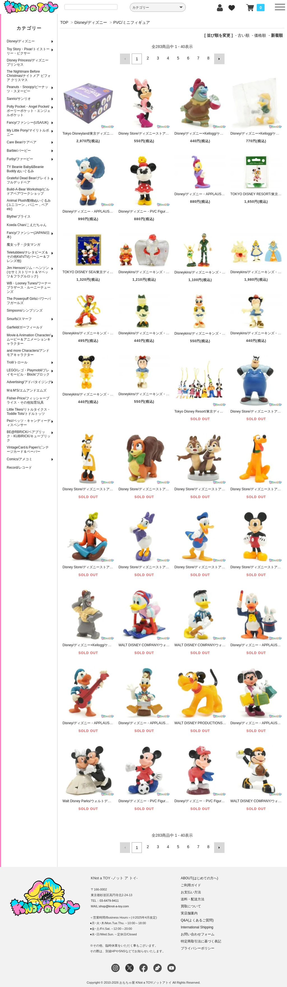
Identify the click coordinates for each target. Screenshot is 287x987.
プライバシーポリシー (197, 945)
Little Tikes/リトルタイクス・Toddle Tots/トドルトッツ (28, 412)
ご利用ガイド (191, 882)
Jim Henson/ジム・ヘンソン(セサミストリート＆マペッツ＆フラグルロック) (28, 272)
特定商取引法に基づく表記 (201, 938)
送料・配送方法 (192, 896)
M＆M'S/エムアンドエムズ (27, 390)
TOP (64, 22)
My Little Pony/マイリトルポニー (28, 132)
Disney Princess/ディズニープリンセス (27, 62)
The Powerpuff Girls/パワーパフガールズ (29, 301)
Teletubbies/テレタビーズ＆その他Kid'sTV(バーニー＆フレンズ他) (28, 256)
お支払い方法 (191, 889)
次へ (217, 58)
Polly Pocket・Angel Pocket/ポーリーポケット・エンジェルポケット (28, 111)
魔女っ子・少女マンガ (23, 245)
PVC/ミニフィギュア (131, 22)
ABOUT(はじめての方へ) (199, 875)
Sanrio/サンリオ (19, 99)
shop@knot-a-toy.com (114, 903)
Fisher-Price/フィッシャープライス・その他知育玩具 (28, 400)
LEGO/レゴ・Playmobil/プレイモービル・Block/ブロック (28, 372)
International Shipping (197, 924)
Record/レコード (19, 468)
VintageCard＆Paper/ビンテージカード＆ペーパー (28, 449)
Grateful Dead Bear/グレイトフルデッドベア (28, 180)
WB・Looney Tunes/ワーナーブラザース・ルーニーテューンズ (29, 287)
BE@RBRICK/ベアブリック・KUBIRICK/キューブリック (28, 436)
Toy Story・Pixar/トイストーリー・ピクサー (28, 51)
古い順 (243, 35)
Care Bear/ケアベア (21, 142)
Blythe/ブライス (19, 216)
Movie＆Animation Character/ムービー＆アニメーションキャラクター (29, 339)
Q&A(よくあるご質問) (197, 917)
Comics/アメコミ (19, 459)
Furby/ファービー (20, 159)
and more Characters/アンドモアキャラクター (28, 353)
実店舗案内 (189, 910)
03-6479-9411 (109, 897)
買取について (191, 903)
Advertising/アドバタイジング (29, 382)
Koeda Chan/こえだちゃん (27, 225)
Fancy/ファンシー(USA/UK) (27, 123)
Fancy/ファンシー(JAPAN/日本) (28, 235)
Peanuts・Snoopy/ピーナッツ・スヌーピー (27, 89)
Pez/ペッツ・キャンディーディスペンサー (28, 423)
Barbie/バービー (19, 151)
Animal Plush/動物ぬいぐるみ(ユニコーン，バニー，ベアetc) (29, 205)
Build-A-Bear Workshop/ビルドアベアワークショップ (28, 191)
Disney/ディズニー (21, 41)
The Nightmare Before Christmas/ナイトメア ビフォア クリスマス (29, 76)
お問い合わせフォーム (197, 931)
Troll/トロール (17, 362)
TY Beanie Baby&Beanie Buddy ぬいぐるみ (25, 169)
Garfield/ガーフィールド (25, 327)
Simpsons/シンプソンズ (25, 310)
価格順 (260, 35)
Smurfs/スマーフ (19, 319)
